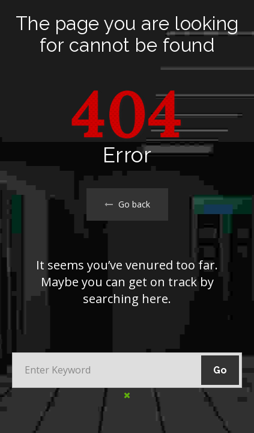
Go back (127, 204)
